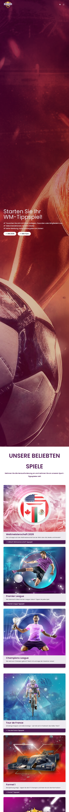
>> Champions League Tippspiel (16, 666)
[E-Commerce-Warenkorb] (60, 4)
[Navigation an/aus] (64, 4)
